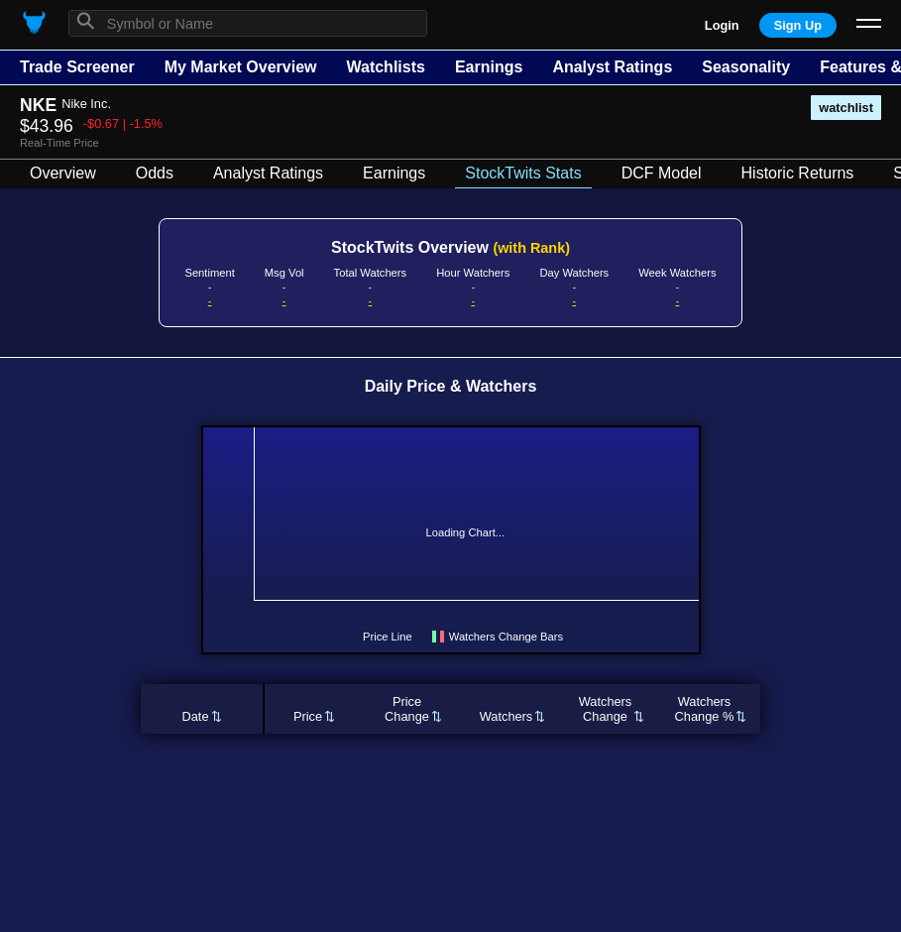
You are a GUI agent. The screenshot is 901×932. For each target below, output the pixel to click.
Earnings (488, 66)
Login (722, 25)
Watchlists (385, 66)
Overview (63, 173)
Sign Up (798, 25)
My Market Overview (241, 66)
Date (194, 716)
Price (307, 716)
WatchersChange (605, 709)
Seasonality (746, 66)
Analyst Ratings (612, 66)
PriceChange (407, 709)
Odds (154, 173)
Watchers (506, 716)
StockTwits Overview (450, 247)
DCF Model (661, 173)
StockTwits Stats (523, 173)
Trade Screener (77, 66)
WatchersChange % (704, 709)
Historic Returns (797, 173)
